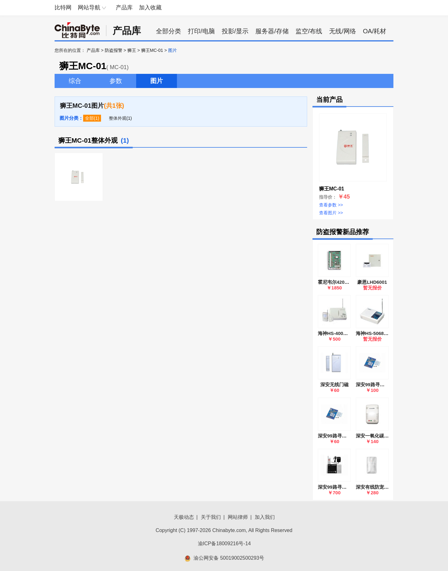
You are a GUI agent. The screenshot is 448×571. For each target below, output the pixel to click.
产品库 (124, 7)
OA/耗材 (374, 31)
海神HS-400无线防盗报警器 (347, 333)
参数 (115, 80)
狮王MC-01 (152, 50)
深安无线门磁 (334, 384)
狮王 (131, 50)
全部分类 (168, 31)
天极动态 (184, 517)
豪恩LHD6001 (372, 282)
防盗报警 (113, 50)
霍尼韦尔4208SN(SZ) (340, 282)
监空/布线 (309, 31)
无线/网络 (342, 31)
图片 (156, 80)
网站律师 (238, 517)
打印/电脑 (201, 31)
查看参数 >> (331, 204)
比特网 (63, 7)
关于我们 (211, 517)
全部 (89, 118)
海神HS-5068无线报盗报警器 (386, 333)
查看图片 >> (331, 212)
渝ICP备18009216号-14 (224, 543)
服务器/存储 (272, 31)
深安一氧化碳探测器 (377, 435)
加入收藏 (150, 7)
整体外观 (117, 118)
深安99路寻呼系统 (337, 487)
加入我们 (265, 517)
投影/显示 (235, 31)
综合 (75, 80)
